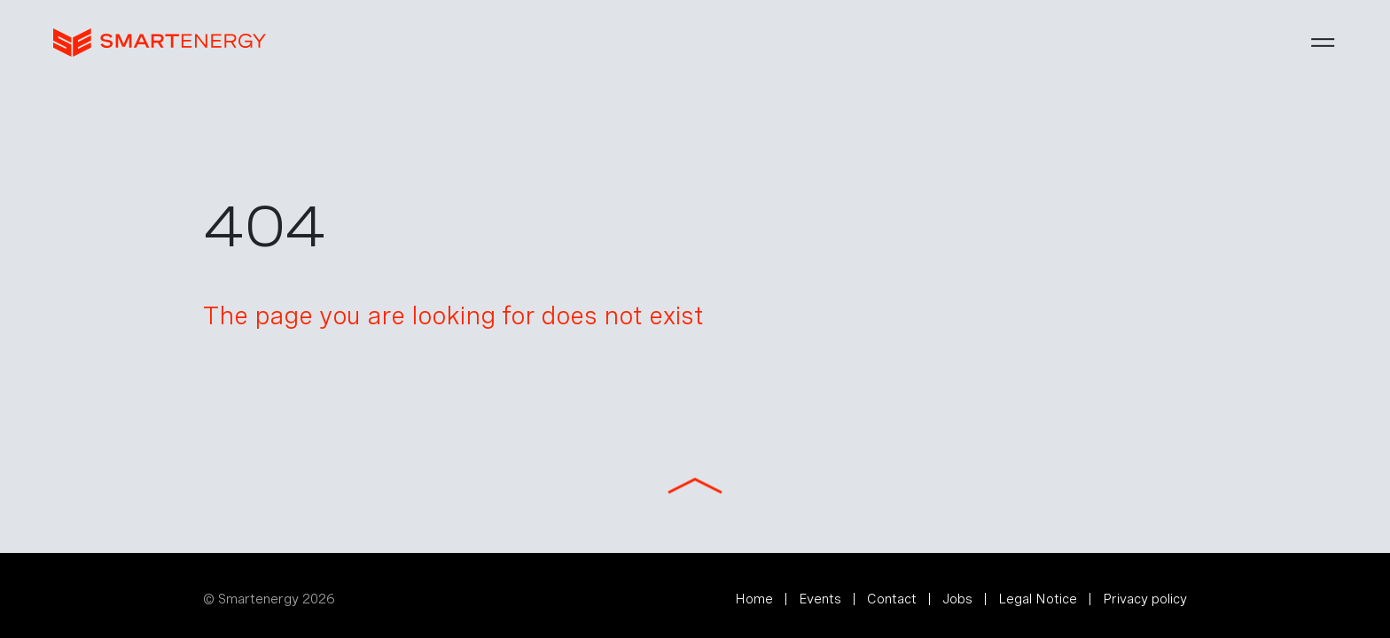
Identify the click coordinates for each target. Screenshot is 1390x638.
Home (754, 599)
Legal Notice (1037, 599)
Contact (892, 599)
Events (820, 599)
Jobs (957, 599)
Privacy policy (1145, 599)
